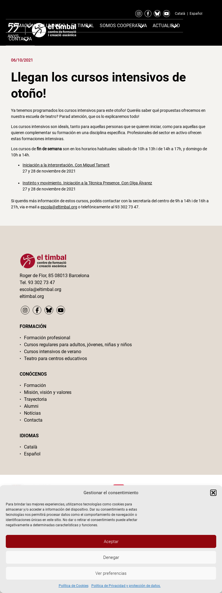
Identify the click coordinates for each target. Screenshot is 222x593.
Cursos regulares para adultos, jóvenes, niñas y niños (78, 344)
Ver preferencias (111, 573)
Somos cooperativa (123, 25)
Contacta (33, 420)
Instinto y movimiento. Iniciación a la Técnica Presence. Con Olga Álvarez (87, 183)
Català (180, 14)
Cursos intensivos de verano (52, 351)
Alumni (31, 406)
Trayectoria (35, 399)
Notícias (32, 413)
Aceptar (111, 541)
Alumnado (52, 25)
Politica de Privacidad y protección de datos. (126, 586)
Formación (22, 25)
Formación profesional (47, 337)
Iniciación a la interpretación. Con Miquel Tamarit (66, 165)
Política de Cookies (73, 586)
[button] (213, 493)
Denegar (111, 557)
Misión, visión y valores (47, 392)
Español (196, 14)
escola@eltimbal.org (58, 207)
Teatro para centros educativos (55, 358)
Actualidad (166, 25)
